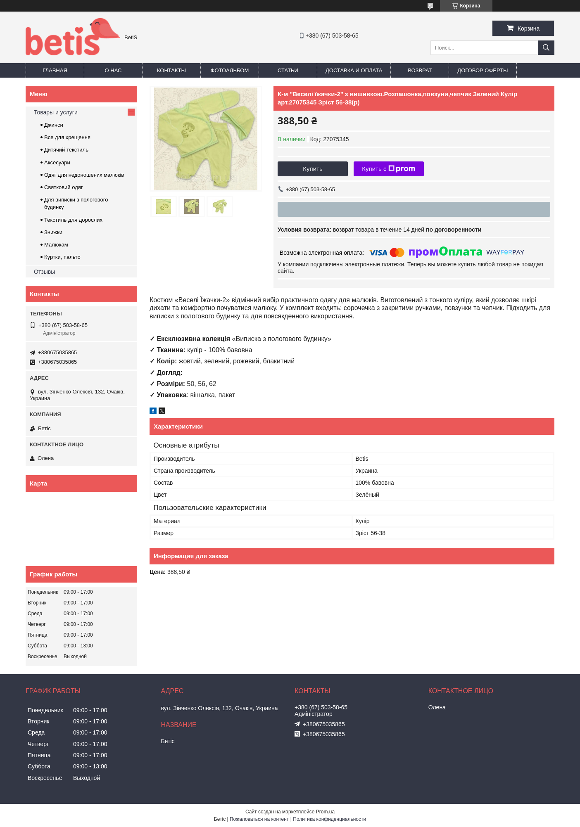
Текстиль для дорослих (73, 220)
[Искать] (546, 47)
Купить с (388, 169)
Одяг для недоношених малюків (84, 175)
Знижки (53, 232)
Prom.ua (325, 812)
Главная (55, 70)
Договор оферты (482, 70)
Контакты (171, 70)
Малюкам (56, 245)
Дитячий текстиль (66, 150)
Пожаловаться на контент (259, 819)
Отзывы (44, 271)
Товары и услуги (56, 112)
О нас (113, 70)
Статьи (288, 70)
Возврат (420, 70)
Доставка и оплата (354, 70)
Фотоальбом (230, 70)
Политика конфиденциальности (329, 819)
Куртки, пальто (62, 257)
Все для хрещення (67, 137)
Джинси (53, 125)
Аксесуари (57, 162)
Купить (312, 168)
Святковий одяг (63, 187)
